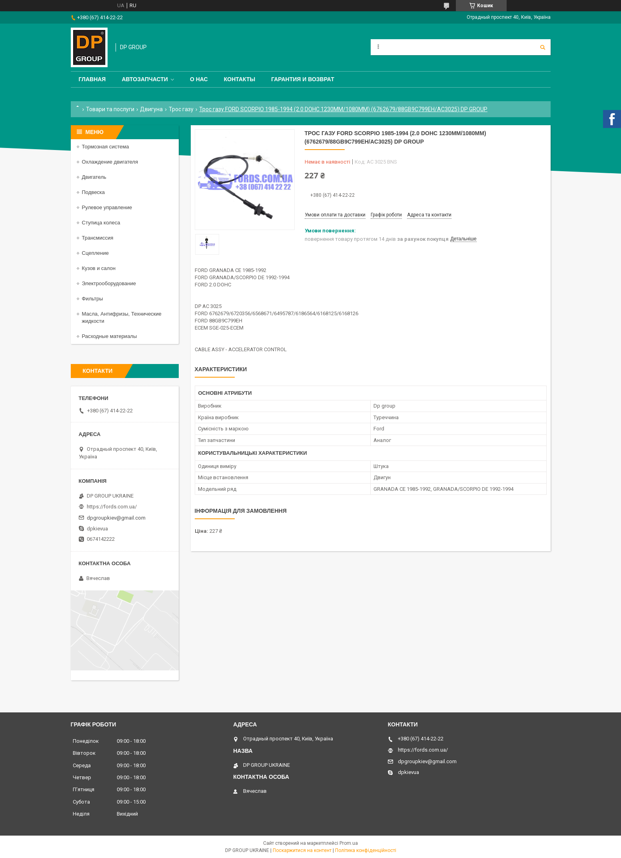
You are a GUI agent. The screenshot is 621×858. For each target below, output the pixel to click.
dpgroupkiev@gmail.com (116, 518)
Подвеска (93, 192)
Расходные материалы (109, 336)
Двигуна (151, 109)
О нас (199, 79)
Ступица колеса (101, 223)
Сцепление (95, 253)
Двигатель (94, 177)
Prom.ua (348, 843)
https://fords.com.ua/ (112, 507)
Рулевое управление (107, 207)
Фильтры (92, 299)
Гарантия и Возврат (302, 79)
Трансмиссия (98, 238)
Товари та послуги (110, 109)
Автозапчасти (145, 79)
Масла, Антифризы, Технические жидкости (122, 317)
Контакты (239, 79)
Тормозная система (105, 147)
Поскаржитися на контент (302, 850)
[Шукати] (543, 47)
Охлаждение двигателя (110, 162)
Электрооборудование (109, 283)
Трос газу (181, 109)
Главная (92, 79)
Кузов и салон (99, 268)
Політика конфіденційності (365, 850)
